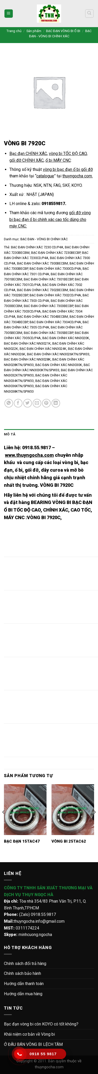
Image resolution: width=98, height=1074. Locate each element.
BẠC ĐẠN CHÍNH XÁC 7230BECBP (55, 253)
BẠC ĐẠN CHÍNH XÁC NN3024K (43, 349)
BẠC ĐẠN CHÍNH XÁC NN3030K (58, 365)
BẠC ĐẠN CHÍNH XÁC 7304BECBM (42, 317)
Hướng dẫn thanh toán (24, 983)
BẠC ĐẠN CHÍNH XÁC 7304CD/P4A (55, 322)
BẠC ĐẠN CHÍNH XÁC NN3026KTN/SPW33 (58, 354)
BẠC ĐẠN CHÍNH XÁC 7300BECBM (42, 263)
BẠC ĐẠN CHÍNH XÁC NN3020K (65, 338)
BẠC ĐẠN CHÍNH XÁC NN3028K (27, 359)
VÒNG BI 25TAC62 (68, 841)
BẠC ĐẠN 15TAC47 (22, 841)
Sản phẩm (33, 31)
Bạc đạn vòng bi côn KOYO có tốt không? (41, 1024)
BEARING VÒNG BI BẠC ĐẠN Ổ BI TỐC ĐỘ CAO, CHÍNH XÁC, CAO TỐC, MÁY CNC (48, 510)
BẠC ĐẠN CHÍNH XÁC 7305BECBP (48, 333)
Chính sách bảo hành (22, 973)
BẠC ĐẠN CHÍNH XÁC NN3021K (27, 343)
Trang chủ (14, 31)
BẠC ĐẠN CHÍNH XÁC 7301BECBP (48, 279)
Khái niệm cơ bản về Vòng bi (29, 1034)
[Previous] (3, 823)
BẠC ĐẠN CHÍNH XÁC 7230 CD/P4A (37, 247)
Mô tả (9, 434)
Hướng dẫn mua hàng (23, 993)
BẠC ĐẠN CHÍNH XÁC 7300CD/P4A (55, 269)
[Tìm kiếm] (89, 13)
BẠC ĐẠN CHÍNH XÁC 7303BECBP (48, 306)
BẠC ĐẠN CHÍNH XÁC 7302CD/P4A (55, 295)
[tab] (49, 434)
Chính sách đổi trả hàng (25, 963)
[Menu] (8, 13)
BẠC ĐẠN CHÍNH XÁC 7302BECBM (42, 290)
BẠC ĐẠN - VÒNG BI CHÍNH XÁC (44, 239)
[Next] (94, 823)
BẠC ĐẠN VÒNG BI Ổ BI (63, 31)
